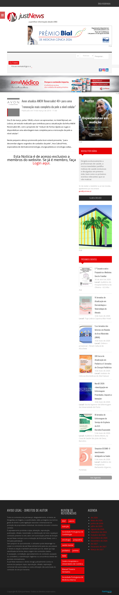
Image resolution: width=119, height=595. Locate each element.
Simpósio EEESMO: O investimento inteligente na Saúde (102, 452)
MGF (64, 521)
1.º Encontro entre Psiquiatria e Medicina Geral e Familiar (103, 272)
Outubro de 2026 (98, 535)
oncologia (66, 540)
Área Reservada (104, 3)
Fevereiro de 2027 (98, 546)
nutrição (65, 526)
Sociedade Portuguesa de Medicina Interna (72, 578)
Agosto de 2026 (97, 529)
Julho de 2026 (96, 526)
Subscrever (95, 198)
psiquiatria (77, 540)
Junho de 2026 (97, 523)
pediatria (66, 550)
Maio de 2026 (96, 520)
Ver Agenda (95, 477)
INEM (64, 556)
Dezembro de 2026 (99, 540)
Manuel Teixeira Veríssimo (68, 570)
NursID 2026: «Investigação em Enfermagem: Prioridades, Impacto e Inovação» (103, 391)
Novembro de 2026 (99, 538)
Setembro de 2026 (99, 532)
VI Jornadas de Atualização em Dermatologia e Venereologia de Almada (101, 305)
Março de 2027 (97, 549)
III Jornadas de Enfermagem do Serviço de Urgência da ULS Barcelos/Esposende (102, 422)
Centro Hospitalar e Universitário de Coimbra (72, 562)
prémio (76, 550)
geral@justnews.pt (85, 191)
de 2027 (94, 543)
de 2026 (94, 517)
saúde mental (67, 545)
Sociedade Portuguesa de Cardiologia (72, 533)
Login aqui (41, 163)
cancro (71, 521)
